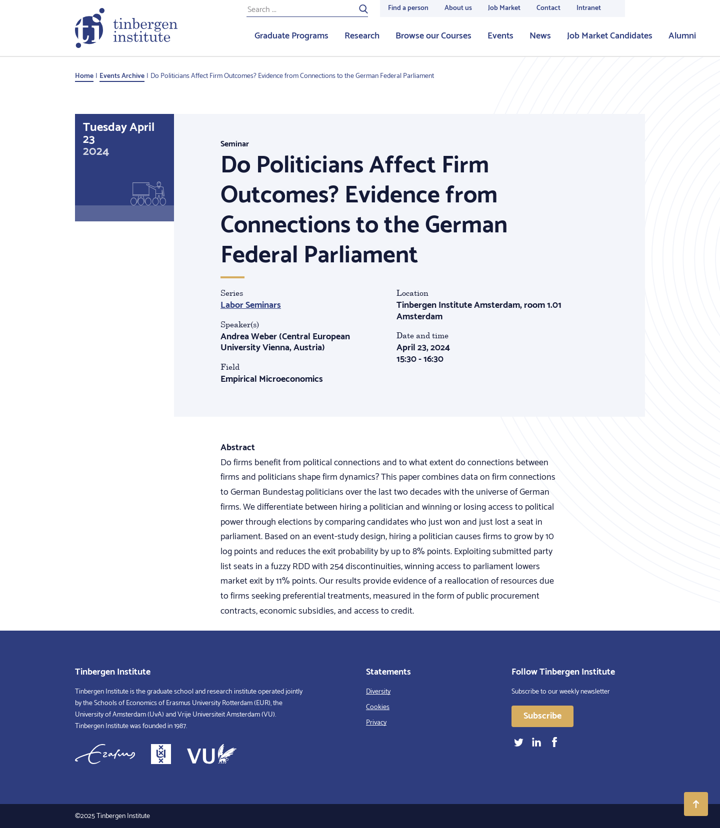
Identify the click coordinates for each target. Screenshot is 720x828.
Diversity (378, 692)
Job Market (504, 8)
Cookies (378, 707)
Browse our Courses (434, 35)
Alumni (682, 35)
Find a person (408, 8)
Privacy (376, 723)
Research (362, 35)
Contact (548, 8)
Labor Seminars (250, 305)
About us (458, 8)
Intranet (588, 8)
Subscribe (543, 716)
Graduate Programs (291, 35)
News (540, 35)
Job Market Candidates (609, 35)
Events (501, 35)
